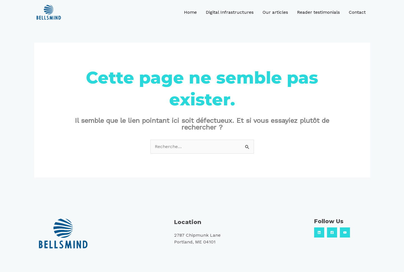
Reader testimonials (318, 12)
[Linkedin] (319, 232)
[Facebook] (332, 232)
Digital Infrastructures (230, 12)
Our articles (275, 12)
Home (190, 12)
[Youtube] (345, 232)
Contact (357, 12)
